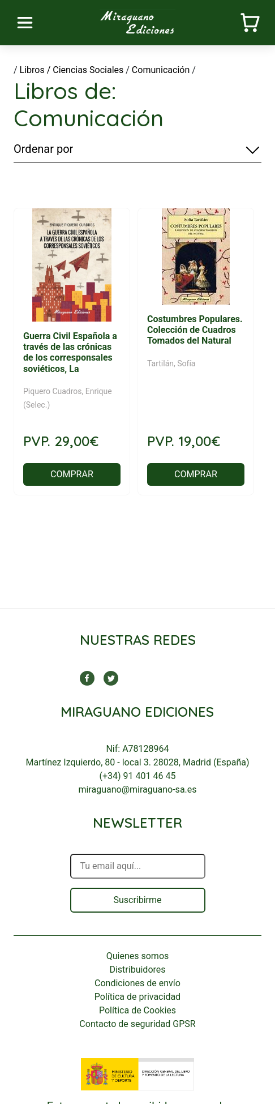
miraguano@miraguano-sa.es (137, 789)
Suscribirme (137, 900)
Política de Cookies (137, 1010)
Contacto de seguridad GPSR (137, 1024)
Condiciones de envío (137, 983)
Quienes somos (137, 956)
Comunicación (161, 70)
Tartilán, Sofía (171, 363)
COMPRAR (71, 474)
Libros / (35, 70)
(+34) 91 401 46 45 (138, 776)
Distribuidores (137, 969)
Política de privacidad (137, 996)
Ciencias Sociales (88, 70)
